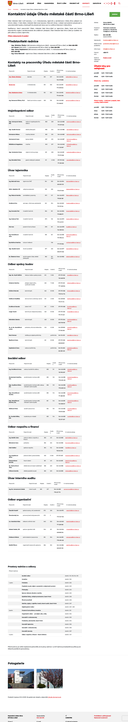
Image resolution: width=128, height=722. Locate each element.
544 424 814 (62, 53)
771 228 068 (60, 524)
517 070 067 (59, 455)
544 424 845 (61, 144)
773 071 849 (60, 190)
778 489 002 (62, 388)
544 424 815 (60, 537)
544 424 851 (59, 460)
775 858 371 (60, 214)
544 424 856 (59, 466)
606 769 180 (61, 322)
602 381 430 (61, 351)
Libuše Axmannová (54, 697)
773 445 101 (60, 222)
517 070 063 (61, 311)
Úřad (39, 3)
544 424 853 (59, 471)
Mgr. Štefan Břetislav (15, 77)
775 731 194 (60, 206)
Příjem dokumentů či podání (18, 36)
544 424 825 (57, 489)
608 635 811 (61, 343)
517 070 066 (61, 291)
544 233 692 (61, 298)
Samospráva (49, 3)
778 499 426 (60, 540)
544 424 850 (59, 437)
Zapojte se (97, 3)
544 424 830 (62, 369)
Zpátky (115, 14)
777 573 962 (60, 244)
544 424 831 (62, 400)
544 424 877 (60, 248)
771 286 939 (62, 396)
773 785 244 (60, 237)
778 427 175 (57, 492)
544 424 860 (61, 121)
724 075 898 (60, 80)
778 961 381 (60, 198)
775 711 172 (61, 301)
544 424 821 (61, 152)
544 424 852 (59, 443)
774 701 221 (61, 314)
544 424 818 (60, 234)
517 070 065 (61, 340)
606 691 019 (60, 184)
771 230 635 (61, 163)
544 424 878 (60, 226)
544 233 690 (61, 327)
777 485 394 (61, 286)
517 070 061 (61, 283)
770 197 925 (61, 124)
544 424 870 (60, 219)
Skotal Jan (12, 84)
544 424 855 (62, 393)
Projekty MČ (74, 3)
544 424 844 (60, 529)
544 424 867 (61, 139)
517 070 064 (61, 319)
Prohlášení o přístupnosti (102, 716)
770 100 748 (60, 516)
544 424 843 (60, 521)
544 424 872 (60, 510)
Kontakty (86, 3)
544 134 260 (61, 348)
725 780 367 (62, 372)
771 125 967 (61, 147)
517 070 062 (61, 160)
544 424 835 (62, 377)
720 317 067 (62, 419)
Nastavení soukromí (101, 718)
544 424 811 (40, 718)
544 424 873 (60, 195)
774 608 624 (60, 87)
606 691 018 (60, 548)
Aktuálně (30, 3)
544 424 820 (60, 100)
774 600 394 (60, 95)
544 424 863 (61, 134)
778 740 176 (61, 294)
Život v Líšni (61, 3)
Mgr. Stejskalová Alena (15, 92)
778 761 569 (62, 411)
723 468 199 (61, 278)
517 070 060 (61, 275)
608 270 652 (60, 251)
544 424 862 (60, 256)
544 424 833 (62, 416)
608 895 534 (60, 532)
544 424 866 (61, 129)
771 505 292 (61, 330)
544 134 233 (61, 335)
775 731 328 (61, 155)
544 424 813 (55, 47)
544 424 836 (62, 385)
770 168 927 (60, 103)
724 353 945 (60, 230)
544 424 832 (62, 408)
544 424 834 (60, 211)
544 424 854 (59, 447)
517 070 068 (61, 306)
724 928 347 (62, 403)
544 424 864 (60, 545)
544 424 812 (15, 51)
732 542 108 (59, 450)
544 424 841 (60, 203)
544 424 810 (73, 45)
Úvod (9, 9)
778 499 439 (62, 380)
